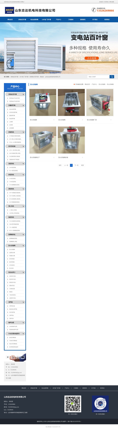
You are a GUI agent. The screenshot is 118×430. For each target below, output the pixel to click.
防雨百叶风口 (12, 282)
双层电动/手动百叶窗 (14, 98)
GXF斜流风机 (12, 181)
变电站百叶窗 (22, 19)
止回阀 (11, 121)
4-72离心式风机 (13, 210)
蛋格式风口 (12, 285)
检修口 (11, 291)
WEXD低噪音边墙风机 (14, 221)
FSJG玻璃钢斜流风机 (14, 184)
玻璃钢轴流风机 (13, 238)
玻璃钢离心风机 (13, 241)
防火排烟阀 (12, 249)
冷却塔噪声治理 (13, 326)
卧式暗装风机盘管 (13, 347)
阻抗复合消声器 (13, 309)
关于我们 (95, 19)
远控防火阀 (12, 252)
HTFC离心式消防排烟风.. (15, 139)
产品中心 (58, 19)
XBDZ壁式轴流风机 (14, 224)
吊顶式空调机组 (13, 340)
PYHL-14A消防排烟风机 (15, 142)
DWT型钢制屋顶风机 (14, 202)
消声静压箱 (12, 306)
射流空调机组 (12, 337)
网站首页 (10, 19)
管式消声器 (12, 312)
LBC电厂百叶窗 (46, 19)
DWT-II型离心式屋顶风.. (15, 195)
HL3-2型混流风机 (13, 170)
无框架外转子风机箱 (14, 159)
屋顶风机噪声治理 (13, 329)
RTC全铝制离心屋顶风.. (15, 199)
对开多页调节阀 (13, 112)
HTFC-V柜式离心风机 (14, 150)
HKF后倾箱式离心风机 (14, 153)
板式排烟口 (12, 262)
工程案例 (70, 19)
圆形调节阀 (12, 115)
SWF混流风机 (12, 167)
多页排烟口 (12, 258)
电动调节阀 (12, 118)
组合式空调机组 (13, 343)
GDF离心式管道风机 (14, 213)
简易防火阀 (12, 255)
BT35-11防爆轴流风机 (14, 230)
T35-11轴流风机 (13, 227)
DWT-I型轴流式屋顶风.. (15, 192)
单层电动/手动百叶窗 (14, 101)
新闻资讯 (82, 19)
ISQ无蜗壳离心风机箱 (14, 156)
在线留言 (101, 1)
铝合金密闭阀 (34, 19)
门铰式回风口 (12, 295)
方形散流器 (12, 288)
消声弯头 (11, 315)
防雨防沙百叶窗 (34, 76)
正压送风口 (12, 265)
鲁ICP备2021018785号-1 (74, 421)
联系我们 (106, 1)
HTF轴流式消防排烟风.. (15, 136)
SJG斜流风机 (12, 178)
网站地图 (112, 1)
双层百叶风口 (12, 279)
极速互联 (62, 427)
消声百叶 (11, 318)
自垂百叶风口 (12, 298)
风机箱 (42, 76)
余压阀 (11, 125)
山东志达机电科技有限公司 (52, 76)
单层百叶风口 (12, 276)
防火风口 (11, 268)
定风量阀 (11, 128)
